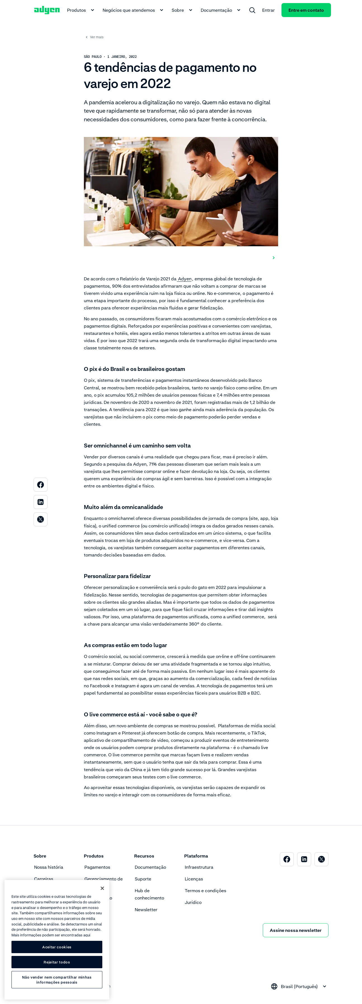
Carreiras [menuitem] (43, 879)
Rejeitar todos (57, 962)
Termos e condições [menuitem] (205, 890)
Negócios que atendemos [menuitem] (134, 10)
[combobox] (299, 986)
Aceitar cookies (57, 947)
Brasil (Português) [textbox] (299, 986)
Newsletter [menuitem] (146, 909)
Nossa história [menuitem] (48, 867)
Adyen (184, 278)
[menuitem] (252, 10)
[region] (56, 940)
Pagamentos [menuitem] (97, 867)
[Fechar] (102, 888)
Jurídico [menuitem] (193, 902)
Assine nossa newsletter (295, 930)
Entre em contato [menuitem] (306, 10)
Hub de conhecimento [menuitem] (149, 894)
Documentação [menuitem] (221, 10)
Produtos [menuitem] (81, 10)
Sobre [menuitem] (183, 10)
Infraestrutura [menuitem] (199, 867)
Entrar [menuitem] (268, 10)
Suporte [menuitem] (143, 879)
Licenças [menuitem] (194, 879)
